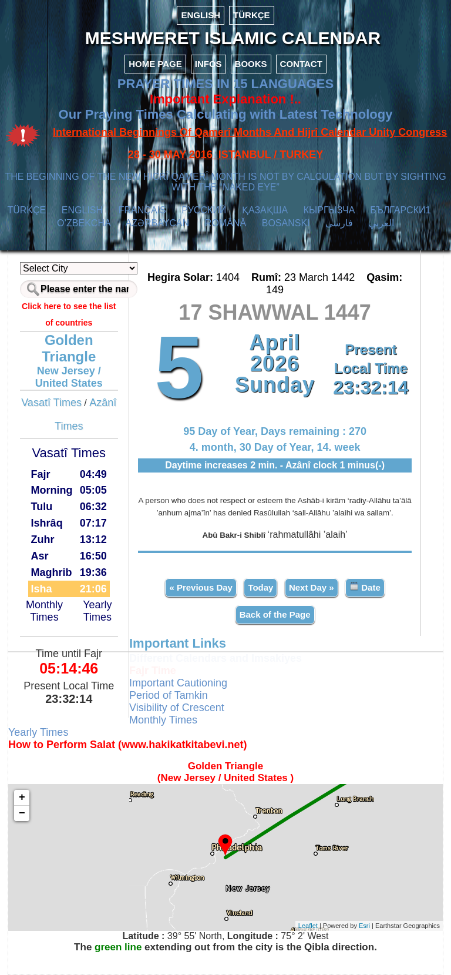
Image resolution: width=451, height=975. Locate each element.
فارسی (339, 223)
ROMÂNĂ (225, 223)
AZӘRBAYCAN (158, 223)
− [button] (22, 813)
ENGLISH (200, 15)
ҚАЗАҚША (265, 210)
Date (365, 586)
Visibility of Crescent (176, 707)
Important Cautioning (178, 683)
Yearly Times (97, 611)
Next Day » (311, 587)
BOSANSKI (286, 223)
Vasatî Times (51, 402)
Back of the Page (275, 614)
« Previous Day (201, 587)
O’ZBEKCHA (83, 223)
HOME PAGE (155, 64)
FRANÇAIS (142, 210)
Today (260, 587)
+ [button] (22, 797)
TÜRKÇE (251, 15)
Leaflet (308, 925)
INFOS (208, 64)
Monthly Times (44, 611)
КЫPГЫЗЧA (329, 210)
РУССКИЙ (203, 210)
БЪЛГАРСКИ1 (400, 210)
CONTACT (301, 64)
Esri (364, 925)
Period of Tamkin (168, 695)
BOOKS (251, 64)
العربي (381, 223)
